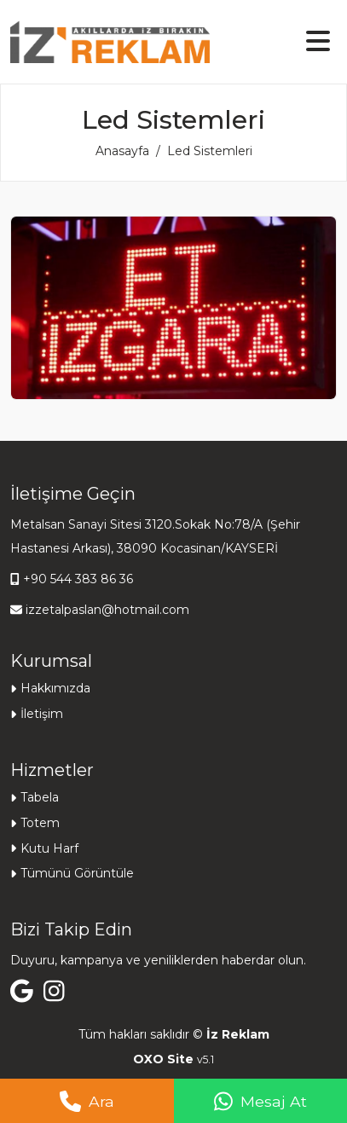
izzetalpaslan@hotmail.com (107, 609)
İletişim (41, 713)
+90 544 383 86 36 (78, 579)
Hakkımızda (55, 688)
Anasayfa (122, 151)
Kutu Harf (49, 848)
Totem (40, 823)
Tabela (39, 797)
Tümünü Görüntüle (77, 873)
